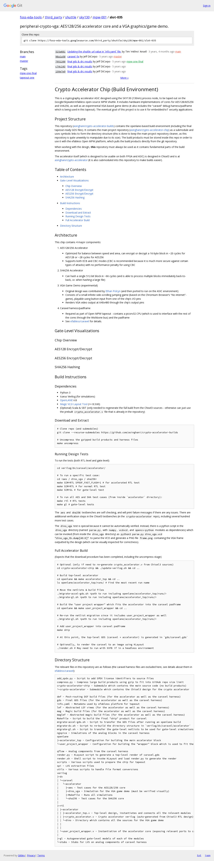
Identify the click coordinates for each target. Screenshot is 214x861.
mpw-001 (100, 17)
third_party (53, 17)
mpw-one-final (28, 73)
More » (124, 77)
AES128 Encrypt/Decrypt (79, 190)
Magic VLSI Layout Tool (73, 404)
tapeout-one (27, 77)
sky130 (84, 17)
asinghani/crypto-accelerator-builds (93, 126)
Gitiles (21, 855)
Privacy (31, 855)
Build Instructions (70, 203)
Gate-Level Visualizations (74, 180)
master (24, 61)
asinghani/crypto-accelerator (71, 160)
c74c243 (60, 66)
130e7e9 (60, 71)
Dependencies (73, 208)
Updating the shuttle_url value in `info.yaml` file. (94, 51)
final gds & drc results (79, 61)
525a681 (60, 51)
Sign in (206, 5)
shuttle (70, 17)
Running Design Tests (77, 216)
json (207, 855)
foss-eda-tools (31, 17)
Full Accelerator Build (77, 220)
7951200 (60, 61)
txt (199, 855)
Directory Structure (71, 225)
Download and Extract (78, 212)
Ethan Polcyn (113, 291)
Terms (41, 855)
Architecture (67, 176)
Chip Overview (73, 186)
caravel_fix (73, 56)
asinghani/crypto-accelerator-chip (149, 130)
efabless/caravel (79, 321)
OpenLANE (66, 400)
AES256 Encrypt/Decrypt (79, 193)
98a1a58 (60, 56)
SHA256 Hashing (74, 197)
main (23, 56)
